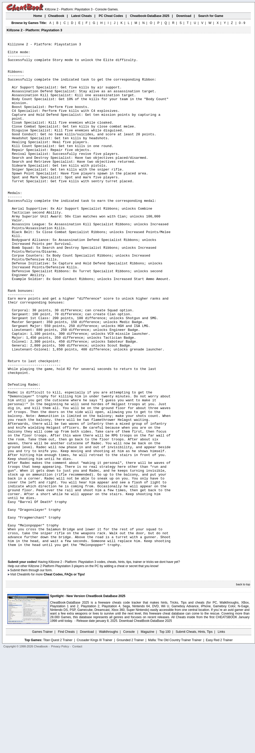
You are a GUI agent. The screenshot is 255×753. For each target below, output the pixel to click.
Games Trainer (42, 733)
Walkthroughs (108, 733)
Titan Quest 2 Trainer (57, 742)
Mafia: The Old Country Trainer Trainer (175, 742)
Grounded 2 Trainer (130, 742)
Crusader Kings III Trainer (94, 742)
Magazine (147, 733)
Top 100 (165, 733)
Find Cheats (66, 733)
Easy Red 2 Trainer (219, 742)
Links (221, 733)
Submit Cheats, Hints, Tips (194, 733)
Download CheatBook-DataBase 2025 (145, 722)
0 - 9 (242, 23)
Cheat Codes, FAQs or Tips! (64, 676)
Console (129, 733)
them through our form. (37, 672)
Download (87, 733)
